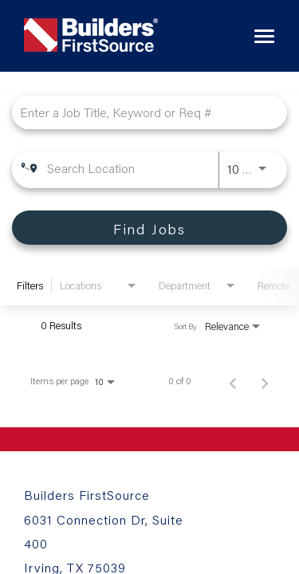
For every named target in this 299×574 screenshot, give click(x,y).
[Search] (149, 227)
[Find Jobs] (149, 227)
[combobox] (141, 112)
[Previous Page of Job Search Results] (233, 381)
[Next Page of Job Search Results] (265, 381)
